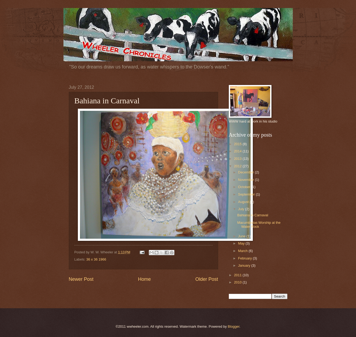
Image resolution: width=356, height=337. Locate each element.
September (247, 194)
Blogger (233, 326)
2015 (238, 144)
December (246, 172)
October (244, 187)
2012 (238, 166)
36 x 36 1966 (96, 259)
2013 (238, 159)
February (245, 258)
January (244, 265)
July (241, 209)
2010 (238, 282)
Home (144, 279)
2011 (238, 275)
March (243, 251)
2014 (238, 151)
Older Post (206, 279)
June (242, 236)
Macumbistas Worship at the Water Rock (259, 225)
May (242, 243)
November (246, 180)
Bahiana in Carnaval (252, 215)
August (244, 202)
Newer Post (81, 279)
